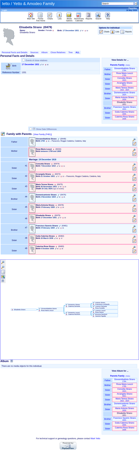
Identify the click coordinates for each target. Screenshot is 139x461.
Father (107, 69)
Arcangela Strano (124, 84)
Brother (107, 93)
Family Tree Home (40, 19)
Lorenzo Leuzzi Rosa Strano (99, 311)
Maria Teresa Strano (125, 89)
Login (4, 10)
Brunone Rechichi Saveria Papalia (99, 315)
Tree (70, 52)
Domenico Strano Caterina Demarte (72, 305)
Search (98, 18)
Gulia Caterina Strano (124, 113)
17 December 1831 (30, 64)
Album (44, 52)
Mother (107, 74)
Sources (34, 52)
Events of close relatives (36, 60)
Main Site (31, 18)
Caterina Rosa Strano (124, 118)
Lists (60, 18)
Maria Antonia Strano (124, 98)
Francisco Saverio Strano (124, 108)
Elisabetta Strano (18, 309)
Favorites (133, 8)
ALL (77, 52)
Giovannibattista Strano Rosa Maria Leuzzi (47, 309)
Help (108, 18)
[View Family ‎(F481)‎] (42, 134)
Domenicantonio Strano (124, 93)
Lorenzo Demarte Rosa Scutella (99, 307)
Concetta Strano (124, 79)
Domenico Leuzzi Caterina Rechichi (72, 313)
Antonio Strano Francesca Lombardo (101, 303)
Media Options (69, 19)
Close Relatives (58, 52)
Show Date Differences (45, 129)
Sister (107, 79)
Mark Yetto (95, 438)
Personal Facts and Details (14, 52)
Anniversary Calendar (79, 19)
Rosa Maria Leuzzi (124, 74)
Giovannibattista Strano (124, 69)
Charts (50, 18)
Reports (89, 18)
